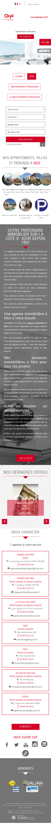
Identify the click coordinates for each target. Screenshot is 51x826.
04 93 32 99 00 (27, 611)
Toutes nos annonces (25, 807)
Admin (45, 805)
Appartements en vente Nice (6, 192)
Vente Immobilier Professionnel (24, 87)
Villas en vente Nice (10, 215)
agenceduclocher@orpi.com (27, 615)
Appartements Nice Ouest (44, 190)
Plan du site (6, 805)
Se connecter (25, 36)
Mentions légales (16, 805)
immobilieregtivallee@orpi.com (27, 686)
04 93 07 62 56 (27, 564)
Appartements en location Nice (25, 216)
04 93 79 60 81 (27, 683)
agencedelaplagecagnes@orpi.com (26, 568)
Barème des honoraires (30, 805)
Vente (31, 76)
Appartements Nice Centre (16, 190)
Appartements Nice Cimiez (25, 190)
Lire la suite (25, 458)
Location (19, 76)
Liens (40, 805)
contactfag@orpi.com (26, 639)
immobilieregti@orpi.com (26, 663)
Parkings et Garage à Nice (41, 216)
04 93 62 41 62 (27, 659)
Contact (26, 726)
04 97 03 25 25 (27, 635)
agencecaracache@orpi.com (27, 710)
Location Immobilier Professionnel (24, 97)
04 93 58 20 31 (27, 706)
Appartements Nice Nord (35, 190)
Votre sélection (34, 4)
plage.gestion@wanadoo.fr (27, 592)
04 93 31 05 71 (27, 588)
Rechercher (26, 139)
